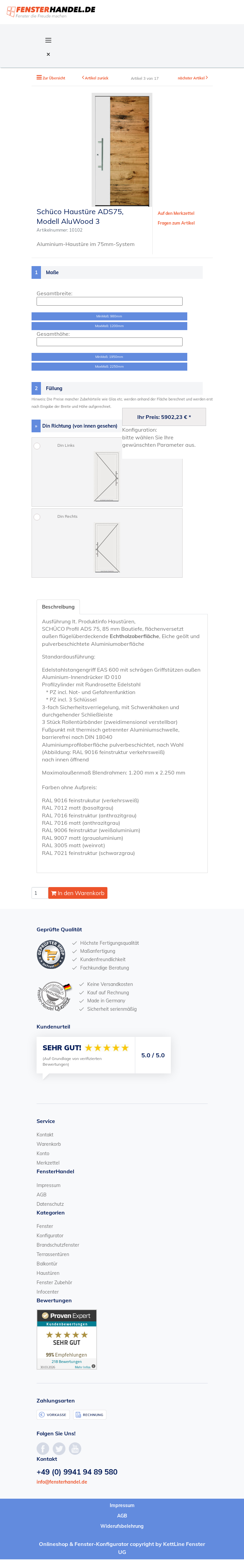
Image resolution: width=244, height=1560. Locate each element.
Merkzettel (48, 1164)
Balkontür (47, 1264)
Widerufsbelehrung (122, 1527)
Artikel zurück (97, 78)
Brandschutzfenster (58, 1245)
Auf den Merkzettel (176, 213)
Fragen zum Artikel (176, 223)
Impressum (48, 1186)
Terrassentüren (53, 1255)
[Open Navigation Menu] (48, 40)
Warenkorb (49, 1145)
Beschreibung (59, 607)
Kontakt (45, 1135)
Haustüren (48, 1273)
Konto (43, 1154)
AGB (42, 1195)
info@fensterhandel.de (62, 1482)
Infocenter (48, 1292)
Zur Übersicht (55, 78)
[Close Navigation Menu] (48, 54)
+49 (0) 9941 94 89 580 (77, 1472)
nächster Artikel (191, 78)
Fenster (45, 1227)
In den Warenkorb (77, 893)
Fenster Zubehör (54, 1283)
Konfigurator (50, 1236)
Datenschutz (50, 1204)
